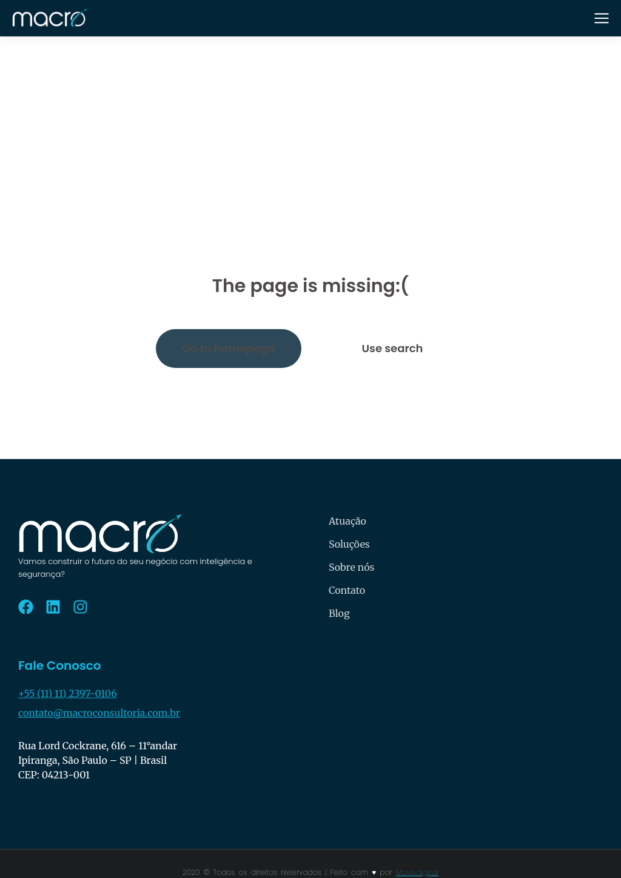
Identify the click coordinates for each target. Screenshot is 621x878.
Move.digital (417, 872)
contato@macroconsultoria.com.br (99, 713)
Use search (392, 348)
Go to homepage (228, 348)
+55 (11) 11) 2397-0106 (67, 693)
